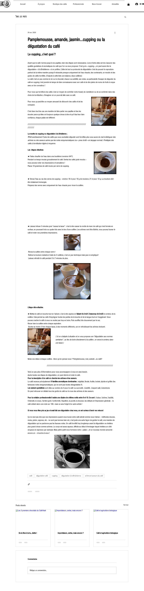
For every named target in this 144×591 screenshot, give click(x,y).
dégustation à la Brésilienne (71, 476)
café (30, 476)
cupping (54, 476)
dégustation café (42, 476)
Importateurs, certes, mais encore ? (71, 533)
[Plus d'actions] (114, 32)
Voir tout (125, 505)
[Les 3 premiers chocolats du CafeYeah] (33, 519)
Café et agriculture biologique (107, 533)
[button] (128, 4)
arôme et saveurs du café (94, 476)
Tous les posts (21, 17)
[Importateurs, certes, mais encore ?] (72, 519)
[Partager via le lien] (29, 484)
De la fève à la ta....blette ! (28, 533)
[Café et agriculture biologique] (111, 519)
